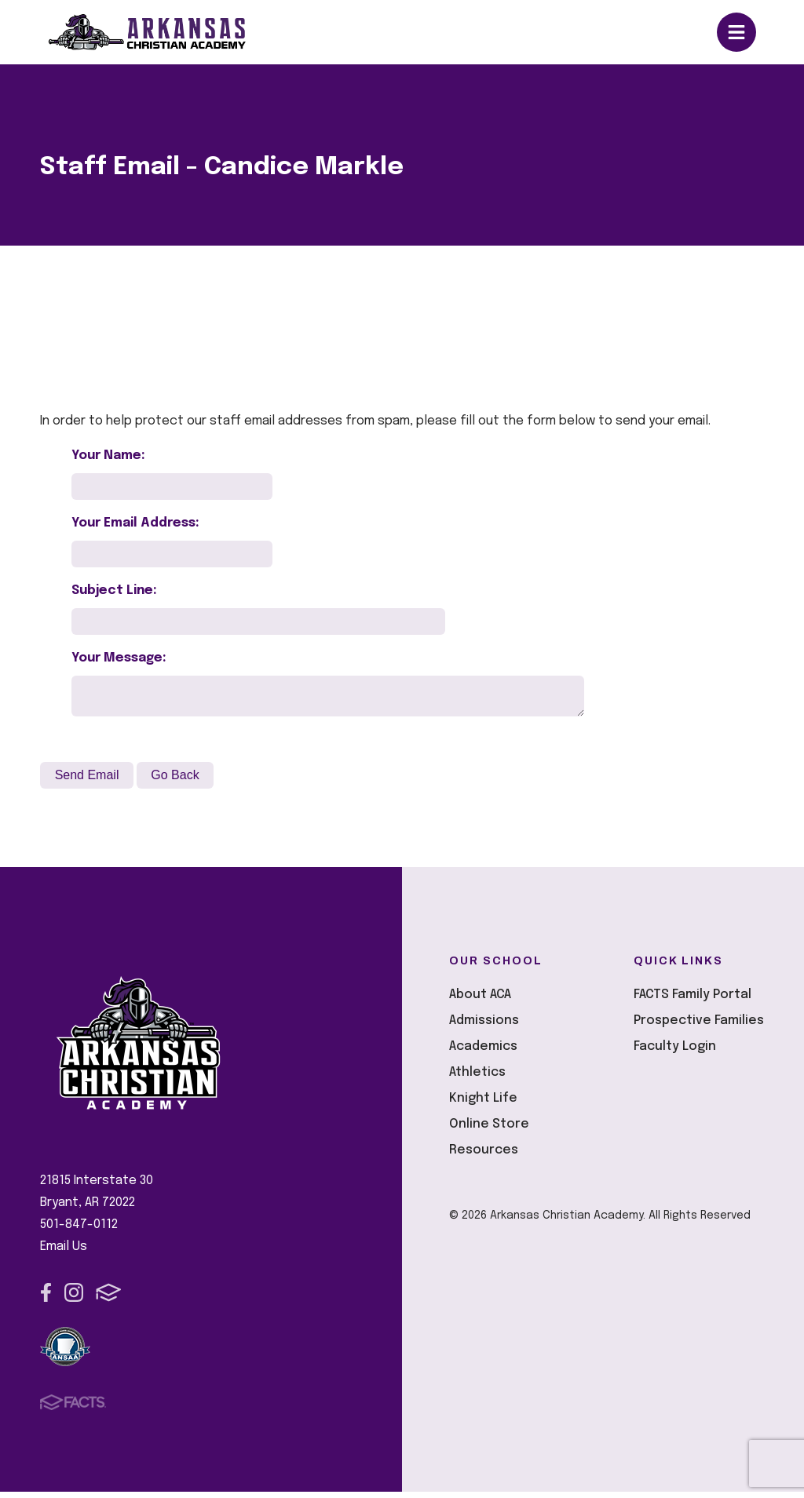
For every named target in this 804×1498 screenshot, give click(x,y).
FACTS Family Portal (692, 1001)
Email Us (63, 1252)
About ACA (480, 1001)
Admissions (484, 1026)
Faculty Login (675, 1052)
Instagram (73, 1298)
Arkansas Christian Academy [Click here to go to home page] (161, 32)
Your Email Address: (135, 523)
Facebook (46, 1298)
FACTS (109, 1298)
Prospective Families (699, 1026)
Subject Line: (114, 590)
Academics (483, 1052)
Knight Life (483, 1104)
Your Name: (108, 455)
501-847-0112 (79, 1230)
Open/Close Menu (736, 32)
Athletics (477, 1078)
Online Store (489, 1130)
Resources (483, 1156)
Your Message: (118, 658)
